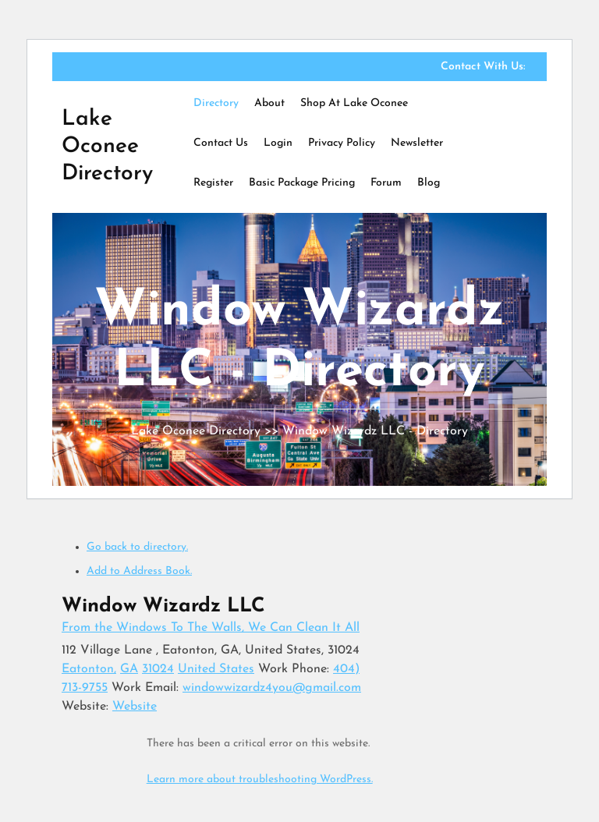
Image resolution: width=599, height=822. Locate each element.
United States (216, 669)
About (269, 103)
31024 (158, 669)
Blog (428, 183)
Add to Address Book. (139, 571)
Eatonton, (89, 669)
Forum (386, 183)
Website (134, 706)
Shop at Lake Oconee (354, 103)
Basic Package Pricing (302, 183)
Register (213, 183)
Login (278, 143)
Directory (216, 103)
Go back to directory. (137, 547)
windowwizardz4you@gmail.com (272, 688)
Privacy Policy (341, 143)
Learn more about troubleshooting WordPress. (260, 779)
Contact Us (220, 143)
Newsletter (417, 143)
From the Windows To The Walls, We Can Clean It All (211, 628)
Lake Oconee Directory (107, 146)
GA (129, 669)
